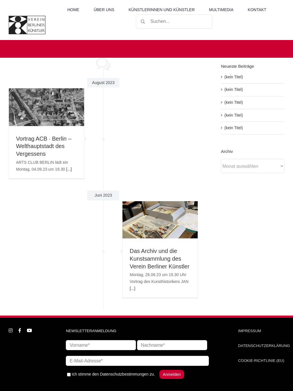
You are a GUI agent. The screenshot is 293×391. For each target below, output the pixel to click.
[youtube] (29, 330)
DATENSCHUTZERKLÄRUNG (264, 346)
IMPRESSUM (249, 331)
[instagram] (11, 330)
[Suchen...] (174, 21)
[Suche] (143, 21)
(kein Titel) (233, 77)
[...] (69, 169)
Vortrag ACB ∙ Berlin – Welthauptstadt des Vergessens (43, 146)
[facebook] (19, 330)
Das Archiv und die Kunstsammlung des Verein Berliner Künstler (159, 259)
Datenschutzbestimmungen (124, 374)
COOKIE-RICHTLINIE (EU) (261, 360)
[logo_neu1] (27, 17)
